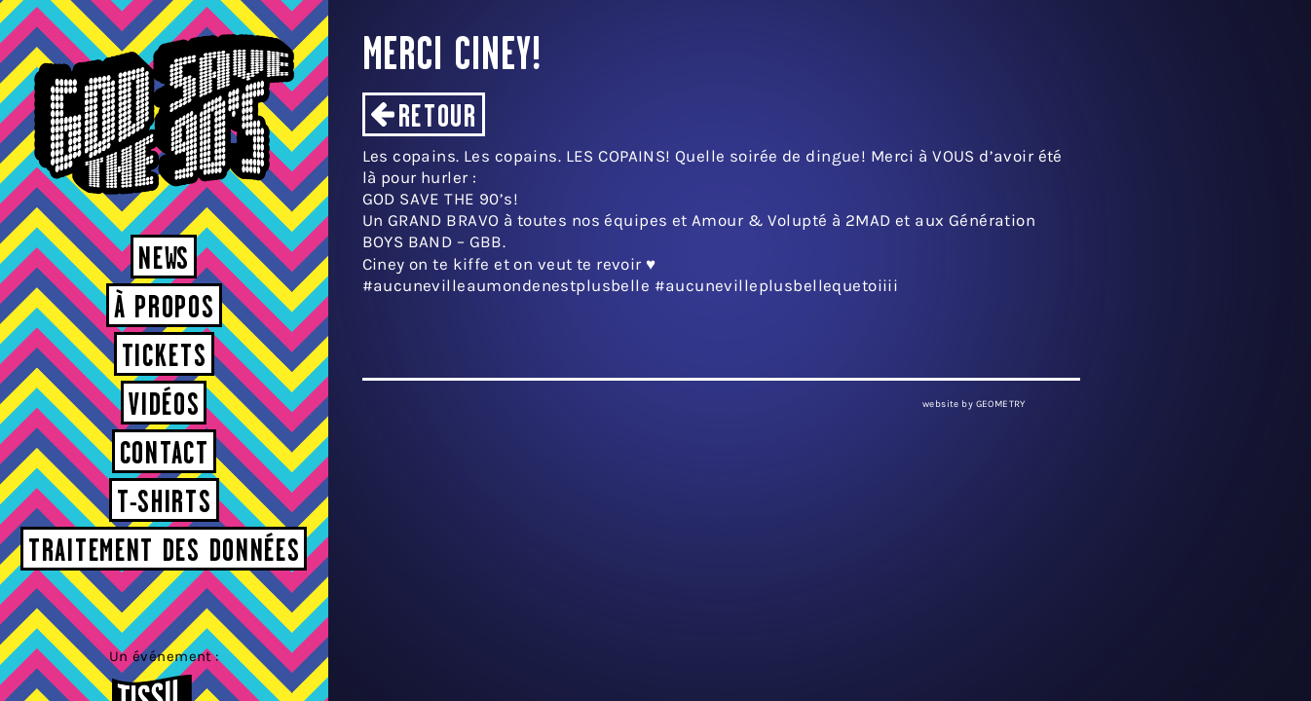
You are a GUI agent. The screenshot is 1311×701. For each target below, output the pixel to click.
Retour (437, 118)
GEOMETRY (1001, 404)
